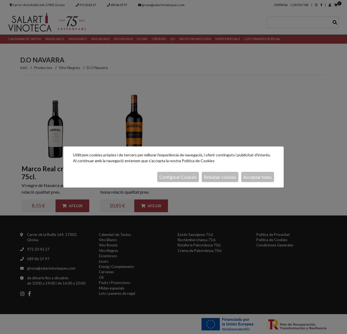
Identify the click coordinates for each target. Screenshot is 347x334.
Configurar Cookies (178, 177)
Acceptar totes (257, 177)
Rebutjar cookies (220, 177)
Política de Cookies (198, 160)
